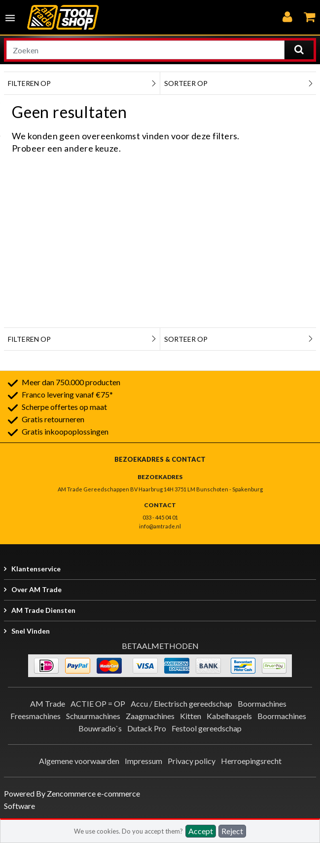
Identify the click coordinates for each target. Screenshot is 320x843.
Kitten (190, 716)
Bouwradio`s (100, 728)
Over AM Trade (36, 589)
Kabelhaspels (229, 716)
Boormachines (262, 703)
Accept (200, 831)
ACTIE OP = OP (98, 703)
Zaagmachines (150, 716)
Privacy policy (191, 760)
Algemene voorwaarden (79, 760)
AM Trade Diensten (43, 610)
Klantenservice (36, 568)
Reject (232, 831)
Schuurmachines (93, 716)
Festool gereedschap (207, 728)
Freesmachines (35, 716)
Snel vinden (30, 631)
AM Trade (47, 703)
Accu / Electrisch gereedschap (181, 703)
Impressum (143, 760)
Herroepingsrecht (251, 760)
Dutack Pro (146, 728)
